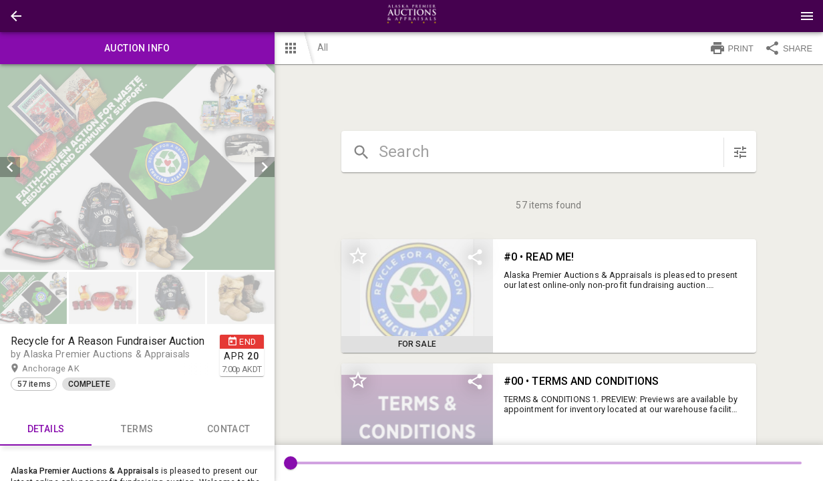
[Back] (16, 16)
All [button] (322, 47)
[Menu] (807, 16)
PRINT (731, 48)
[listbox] (137, 167)
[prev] (10, 167)
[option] (137, 167)
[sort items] (740, 152)
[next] (265, 167)
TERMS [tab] (137, 430)
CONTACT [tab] (229, 430)
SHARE (788, 48)
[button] (16, 16)
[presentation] (411, 16)
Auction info (137, 48)
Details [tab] (46, 430)
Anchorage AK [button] (63, 369)
